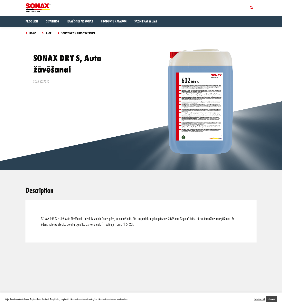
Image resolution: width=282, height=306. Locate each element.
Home (32, 33)
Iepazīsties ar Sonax (80, 21)
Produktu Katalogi (114, 21)
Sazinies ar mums (145, 21)
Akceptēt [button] (271, 299)
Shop (49, 33)
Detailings (52, 21)
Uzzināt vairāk (259, 299)
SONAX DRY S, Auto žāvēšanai (78, 33)
